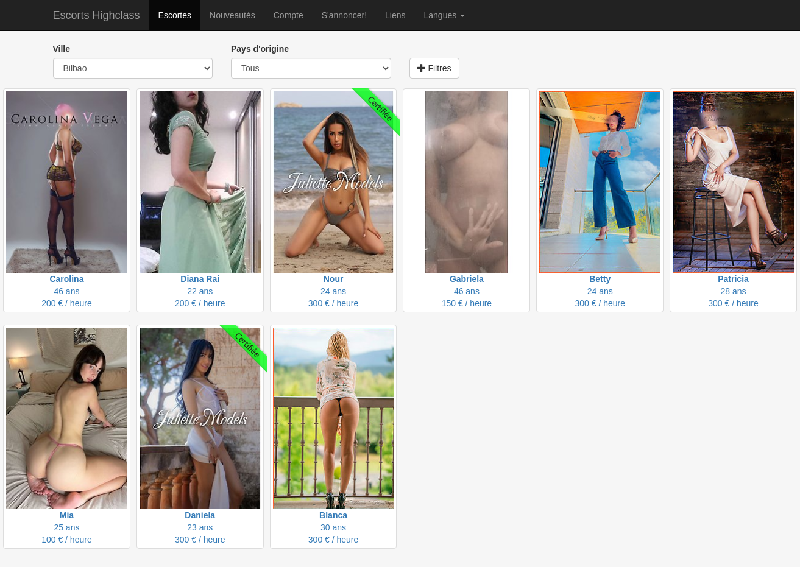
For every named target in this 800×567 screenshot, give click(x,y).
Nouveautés (232, 15)
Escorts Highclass (96, 15)
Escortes (174, 15)
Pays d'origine (260, 49)
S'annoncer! (344, 15)
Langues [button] (444, 15)
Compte (288, 15)
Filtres (434, 68)
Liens (395, 15)
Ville (62, 49)
